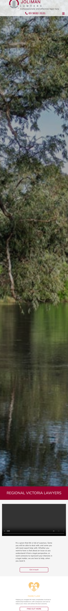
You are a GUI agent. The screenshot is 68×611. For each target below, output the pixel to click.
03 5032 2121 (37, 13)
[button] (34, 569)
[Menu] (63, 13)
